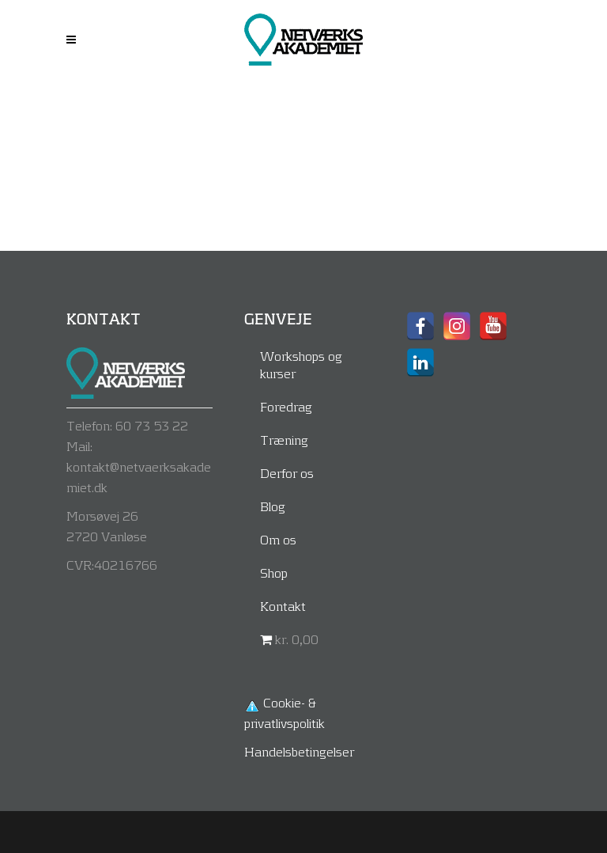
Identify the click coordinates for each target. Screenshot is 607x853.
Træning (284, 439)
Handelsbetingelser (299, 751)
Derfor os (287, 472)
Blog (272, 506)
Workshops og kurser (301, 364)
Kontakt (283, 605)
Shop (274, 572)
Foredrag (286, 406)
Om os (278, 539)
